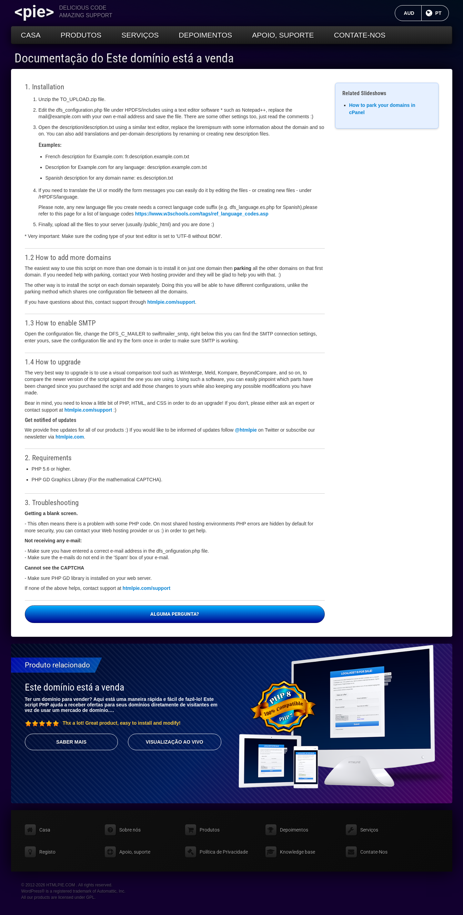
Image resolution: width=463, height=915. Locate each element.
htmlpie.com (70, 437)
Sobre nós (130, 830)
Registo (47, 852)
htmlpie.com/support (171, 302)
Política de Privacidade (224, 852)
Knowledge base (297, 852)
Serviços (140, 35)
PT (442, 13)
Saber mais (71, 742)
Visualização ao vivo (174, 742)
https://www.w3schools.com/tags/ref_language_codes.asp (202, 214)
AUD (412, 13)
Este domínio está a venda (74, 687)
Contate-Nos (360, 35)
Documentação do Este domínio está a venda (124, 58)
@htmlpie (245, 430)
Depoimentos (205, 35)
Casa (31, 35)
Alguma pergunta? (174, 614)
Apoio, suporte (283, 35)
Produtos (81, 35)
